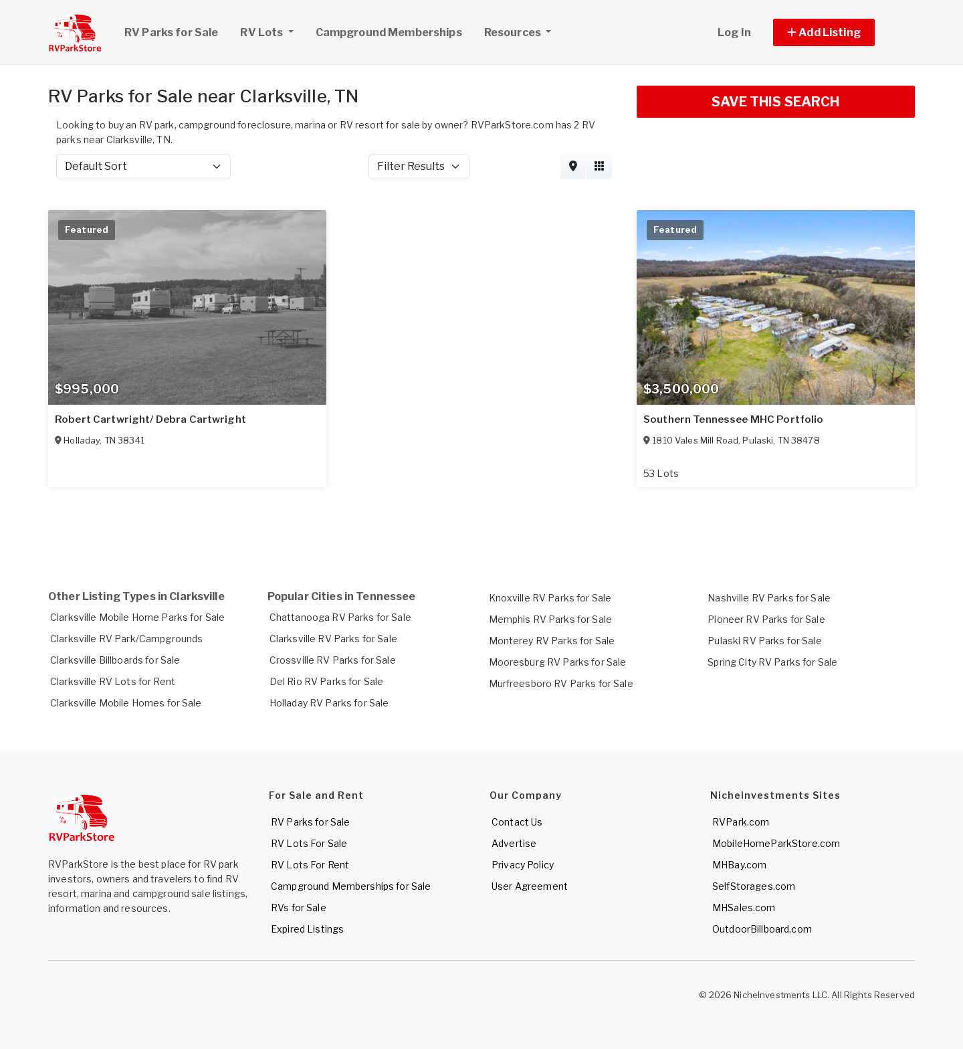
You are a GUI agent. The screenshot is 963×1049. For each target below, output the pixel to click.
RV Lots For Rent (310, 864)
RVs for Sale (298, 907)
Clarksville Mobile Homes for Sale (126, 702)
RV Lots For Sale (309, 843)
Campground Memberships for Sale (351, 886)
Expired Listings (307, 929)
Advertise (514, 843)
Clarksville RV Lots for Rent (112, 681)
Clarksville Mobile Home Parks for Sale (137, 617)
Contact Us (517, 822)
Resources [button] (513, 32)
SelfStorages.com (753, 886)
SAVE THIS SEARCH (775, 102)
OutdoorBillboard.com (762, 929)
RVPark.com (740, 822)
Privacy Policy (523, 864)
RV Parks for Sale (171, 32)
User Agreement (530, 886)
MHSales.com (744, 907)
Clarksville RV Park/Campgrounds (126, 638)
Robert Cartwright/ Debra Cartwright (150, 419)
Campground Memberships (389, 32)
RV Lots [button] (271, 31)
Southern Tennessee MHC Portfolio (733, 419)
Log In (734, 32)
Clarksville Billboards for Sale (115, 660)
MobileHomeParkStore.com (776, 843)
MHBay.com (739, 864)
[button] (839, 32)
